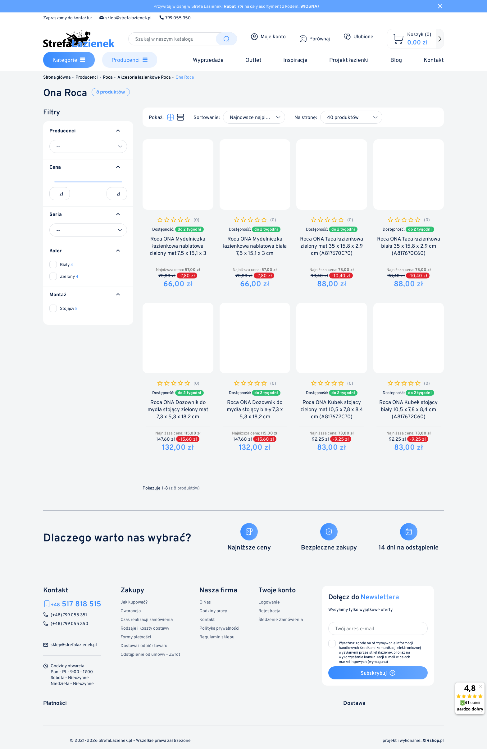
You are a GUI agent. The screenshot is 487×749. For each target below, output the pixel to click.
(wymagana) (380, 652)
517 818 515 (76, 604)
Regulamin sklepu (216, 636)
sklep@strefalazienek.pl (125, 17)
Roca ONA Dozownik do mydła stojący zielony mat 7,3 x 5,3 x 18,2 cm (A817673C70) (178, 413)
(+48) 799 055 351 (69, 615)
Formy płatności (136, 636)
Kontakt (207, 619)
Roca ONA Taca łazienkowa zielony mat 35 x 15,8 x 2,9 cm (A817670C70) (331, 246)
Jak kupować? (134, 602)
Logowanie (269, 602)
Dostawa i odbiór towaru (144, 645)
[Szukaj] (172, 39)
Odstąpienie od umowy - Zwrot (150, 654)
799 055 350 (175, 17)
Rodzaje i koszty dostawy (145, 628)
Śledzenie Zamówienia (280, 619)
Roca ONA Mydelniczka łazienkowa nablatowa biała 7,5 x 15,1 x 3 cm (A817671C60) (255, 249)
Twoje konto (277, 590)
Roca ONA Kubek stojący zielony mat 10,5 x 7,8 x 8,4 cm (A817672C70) (331, 409)
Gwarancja (131, 610)
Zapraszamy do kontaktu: (67, 17)
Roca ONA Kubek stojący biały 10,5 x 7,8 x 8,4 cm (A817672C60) (408, 409)
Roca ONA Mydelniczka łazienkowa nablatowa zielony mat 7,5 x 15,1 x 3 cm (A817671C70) (177, 249)
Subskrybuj (378, 673)
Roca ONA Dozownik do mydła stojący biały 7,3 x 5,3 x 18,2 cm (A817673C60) (255, 413)
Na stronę (305, 117)
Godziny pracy (213, 610)
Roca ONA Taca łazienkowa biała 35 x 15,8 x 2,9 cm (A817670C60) (408, 246)
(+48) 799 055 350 (69, 624)
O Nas (205, 602)
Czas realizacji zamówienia (147, 619)
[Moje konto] (268, 36)
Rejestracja (269, 610)
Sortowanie (206, 117)
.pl (433, 740)
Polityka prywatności (219, 628)
